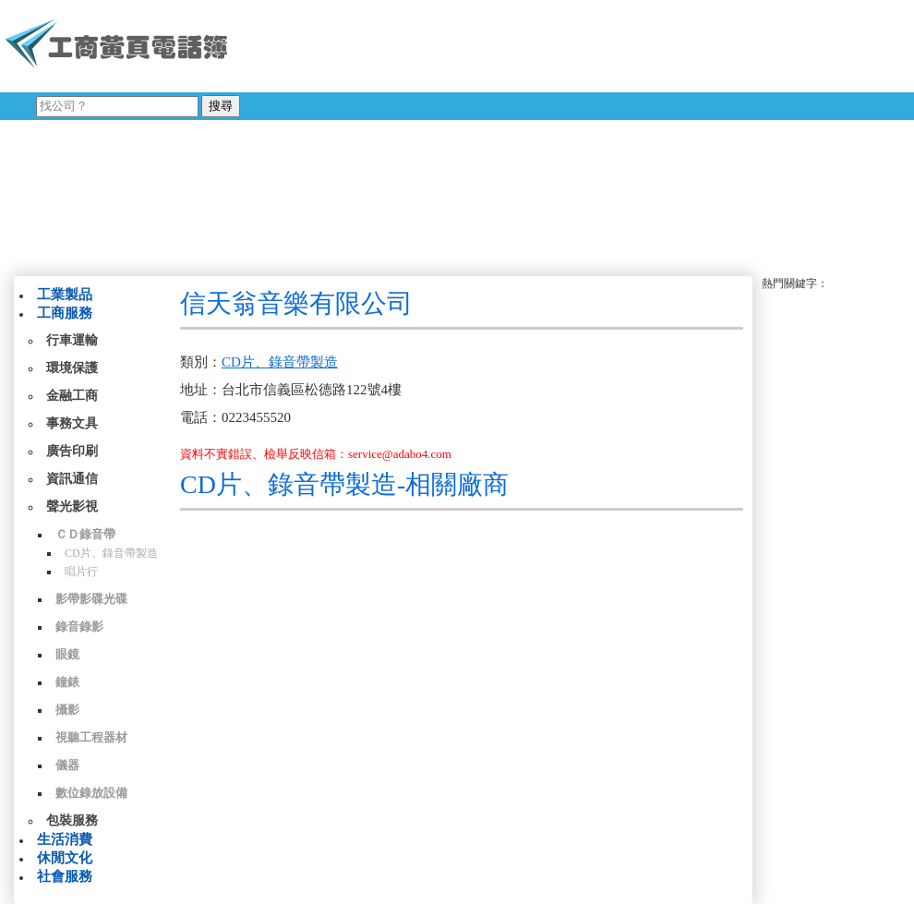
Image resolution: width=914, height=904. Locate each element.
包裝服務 (72, 820)
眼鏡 (67, 654)
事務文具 (72, 423)
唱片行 (81, 571)
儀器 (67, 765)
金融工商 (72, 396)
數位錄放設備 (91, 793)
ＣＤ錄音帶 (85, 534)
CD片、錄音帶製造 (111, 553)
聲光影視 (72, 506)
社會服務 (64, 876)
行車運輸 (72, 340)
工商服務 (64, 313)
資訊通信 (72, 479)
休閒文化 (64, 857)
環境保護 (72, 368)
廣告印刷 (72, 451)
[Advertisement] (474, 134)
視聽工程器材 (91, 737)
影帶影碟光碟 (91, 599)
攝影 (67, 710)
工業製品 (64, 294)
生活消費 (64, 839)
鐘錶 (67, 682)
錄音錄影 (79, 626)
